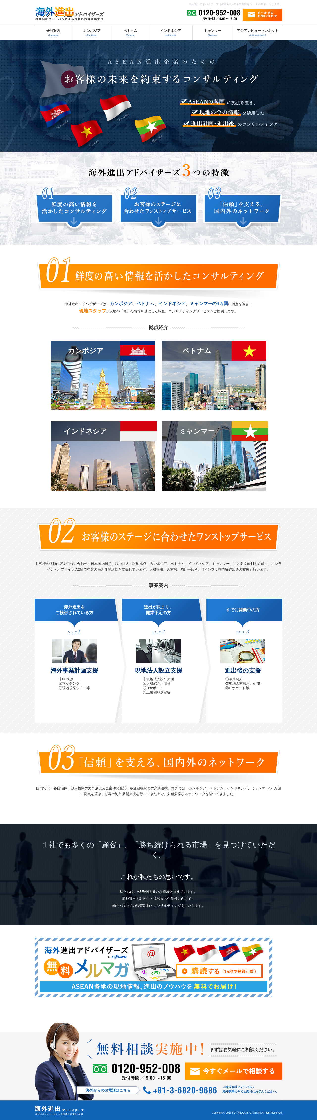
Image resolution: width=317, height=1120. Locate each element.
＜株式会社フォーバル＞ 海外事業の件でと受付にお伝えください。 (250, 1089)
